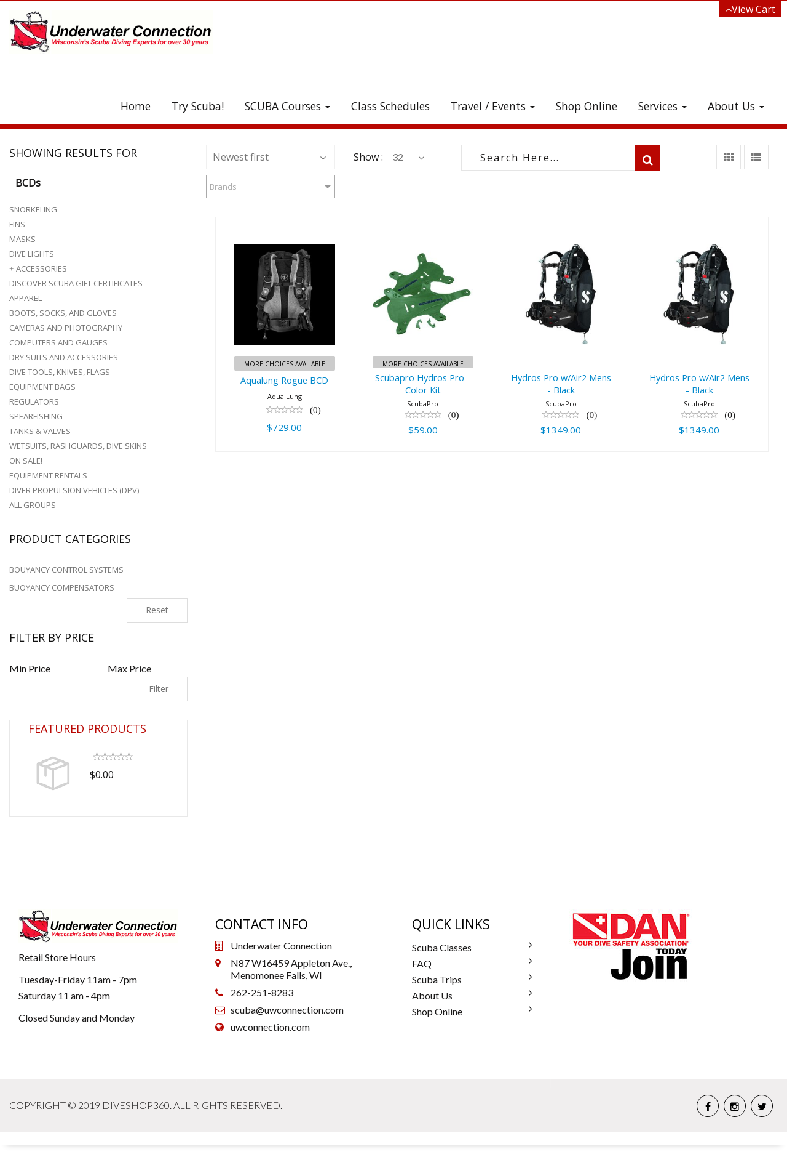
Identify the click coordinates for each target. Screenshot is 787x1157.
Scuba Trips (437, 979)
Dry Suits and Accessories (63, 357)
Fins (17, 224)
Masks (22, 238)
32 (397, 157)
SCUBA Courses (287, 106)
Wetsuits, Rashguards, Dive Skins (78, 445)
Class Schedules (390, 106)
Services (662, 106)
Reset (157, 610)
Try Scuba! (198, 106)
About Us (736, 106)
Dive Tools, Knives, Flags (59, 371)
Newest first (241, 157)
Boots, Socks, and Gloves (63, 312)
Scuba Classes (442, 947)
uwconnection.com (270, 1027)
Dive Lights (31, 253)
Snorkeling (33, 209)
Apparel (25, 298)
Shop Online (586, 106)
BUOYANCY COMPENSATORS (61, 587)
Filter (158, 689)
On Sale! (25, 460)
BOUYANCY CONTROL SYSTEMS (66, 569)
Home (136, 106)
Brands (223, 186)
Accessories (41, 268)
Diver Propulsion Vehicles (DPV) (74, 490)
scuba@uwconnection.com (287, 1009)
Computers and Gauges (58, 342)
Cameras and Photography (65, 327)
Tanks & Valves (40, 431)
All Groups (32, 504)
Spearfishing (36, 416)
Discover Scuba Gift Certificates (76, 283)
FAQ (422, 963)
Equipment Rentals (48, 475)
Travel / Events (493, 106)
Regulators (34, 401)
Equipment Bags (42, 386)
